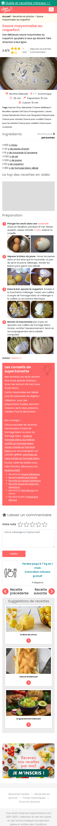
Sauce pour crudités (34, 119)
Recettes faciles (19, 794)
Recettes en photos (24, 16)
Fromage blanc (36, 111)
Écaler (37, 230)
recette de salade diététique (25, 480)
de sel (15, 156)
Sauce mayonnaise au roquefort (22, 18)
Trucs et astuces (29, 801)
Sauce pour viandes (13, 119)
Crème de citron (28, 634)
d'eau (14, 145)
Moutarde (14, 115)
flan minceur (28, 490)
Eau (26, 111)
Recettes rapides (10, 111)
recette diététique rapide (23, 477)
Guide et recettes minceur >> (27, 3)
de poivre (17, 160)
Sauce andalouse (28, 676)
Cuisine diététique (41, 107)
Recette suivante (44, 591)
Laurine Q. (16, 358)
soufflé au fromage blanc (19, 443)
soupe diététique (30, 474)
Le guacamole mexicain (28, 718)
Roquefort (36, 115)
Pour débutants (24, 107)
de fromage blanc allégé (24, 168)
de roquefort (17, 164)
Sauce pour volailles (29, 123)
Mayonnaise (48, 115)
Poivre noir (25, 115)
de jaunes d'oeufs (19, 148)
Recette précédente (15, 591)
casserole (43, 223)
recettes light (12, 470)
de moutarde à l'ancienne (23, 152)
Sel (21, 111)
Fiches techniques (34, 798)
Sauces (12, 107)
